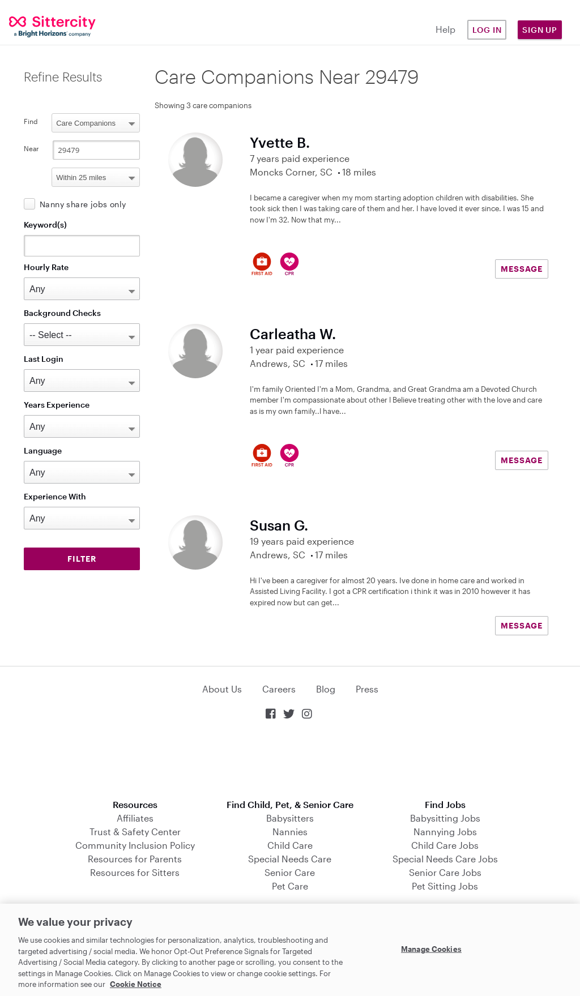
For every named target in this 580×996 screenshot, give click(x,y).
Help (445, 29)
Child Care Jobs (445, 845)
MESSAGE (522, 268)
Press (367, 688)
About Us (222, 688)
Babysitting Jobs (445, 818)
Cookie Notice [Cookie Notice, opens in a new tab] (135, 984)
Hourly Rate (46, 267)
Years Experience (56, 404)
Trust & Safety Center (135, 831)
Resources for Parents (135, 858)
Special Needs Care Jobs (445, 858)
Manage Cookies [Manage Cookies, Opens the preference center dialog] (431, 948)
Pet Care (290, 885)
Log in (487, 30)
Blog (325, 688)
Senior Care (290, 872)
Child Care (290, 845)
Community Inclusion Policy (135, 845)
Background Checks (62, 313)
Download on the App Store (290, 761)
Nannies (290, 831)
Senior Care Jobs (445, 872)
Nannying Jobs (445, 831)
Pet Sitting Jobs (445, 885)
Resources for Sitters (135, 872)
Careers (279, 688)
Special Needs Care (289, 858)
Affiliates (135, 818)
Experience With (55, 496)
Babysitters (290, 818)
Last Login (43, 359)
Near (31, 148)
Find (31, 121)
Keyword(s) (45, 224)
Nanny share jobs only (83, 204)
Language (43, 450)
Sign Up (539, 30)
